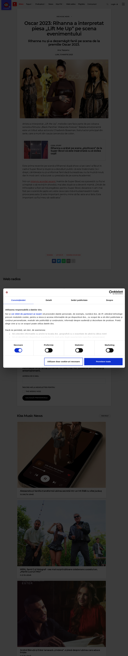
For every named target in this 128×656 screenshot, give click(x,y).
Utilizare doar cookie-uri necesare (63, 361)
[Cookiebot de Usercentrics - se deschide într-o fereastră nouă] (111, 292)
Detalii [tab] (49, 300)
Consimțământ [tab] (18, 300)
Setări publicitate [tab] (79, 300)
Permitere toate (103, 361)
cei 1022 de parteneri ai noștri (26, 314)
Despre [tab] (109, 300)
